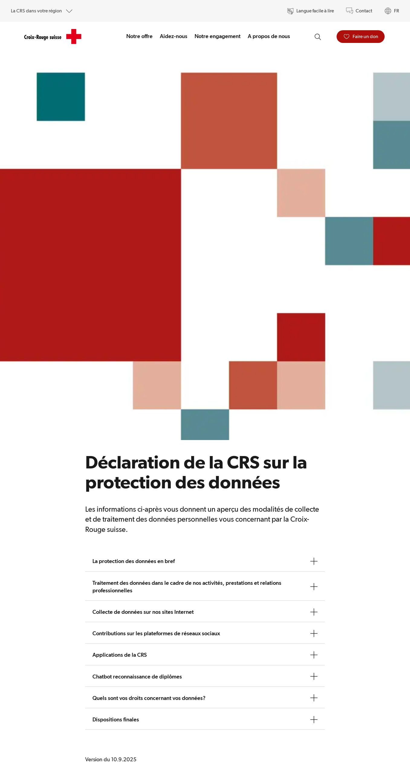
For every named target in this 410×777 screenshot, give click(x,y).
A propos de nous (269, 36)
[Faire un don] (361, 36)
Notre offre (139, 36)
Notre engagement (218, 36)
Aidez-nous (173, 36)
